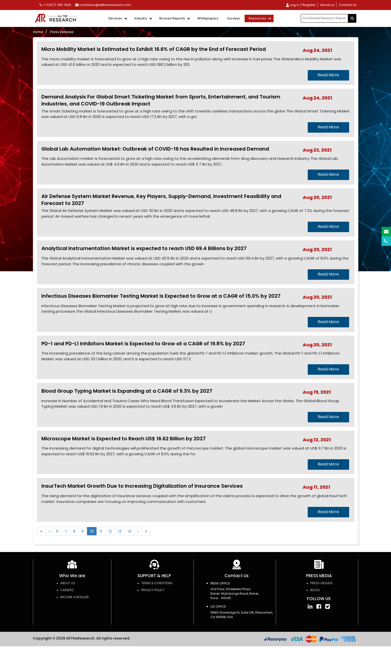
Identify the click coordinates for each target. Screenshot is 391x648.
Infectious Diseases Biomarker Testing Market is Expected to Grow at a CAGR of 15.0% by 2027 (161, 295)
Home (38, 31)
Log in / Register (301, 4)
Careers (67, 590)
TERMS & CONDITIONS (157, 583)
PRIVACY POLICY (152, 590)
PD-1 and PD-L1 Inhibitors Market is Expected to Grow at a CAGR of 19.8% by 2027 (143, 343)
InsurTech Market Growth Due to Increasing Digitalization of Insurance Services (142, 485)
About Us (67, 583)
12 (110, 531)
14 (129, 531)
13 (119, 531)
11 (101, 531)
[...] (324, 18)
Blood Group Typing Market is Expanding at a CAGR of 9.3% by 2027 (126, 390)
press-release (321, 583)
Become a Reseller (74, 597)
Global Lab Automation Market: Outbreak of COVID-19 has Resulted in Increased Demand (155, 148)
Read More (328, 75)
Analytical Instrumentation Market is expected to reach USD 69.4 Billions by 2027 (144, 248)
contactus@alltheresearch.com (103, 4)
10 (92, 531)
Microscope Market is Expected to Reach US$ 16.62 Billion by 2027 (123, 438)
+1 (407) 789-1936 (55, 4)
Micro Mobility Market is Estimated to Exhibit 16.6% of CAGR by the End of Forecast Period (153, 49)
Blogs (315, 590)
